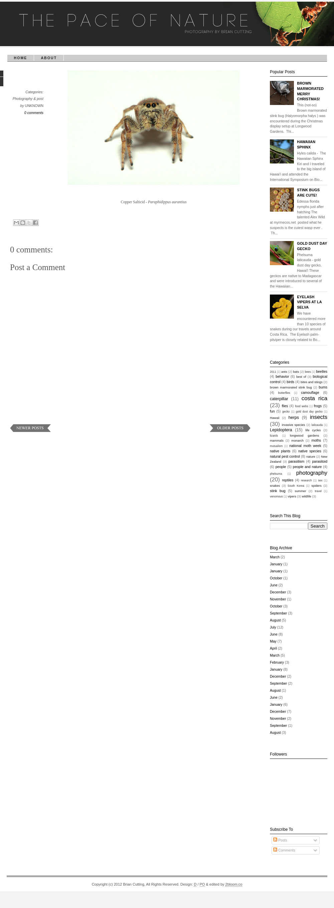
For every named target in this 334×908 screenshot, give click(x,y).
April (273, 648)
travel (318, 491)
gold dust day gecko (309, 411)
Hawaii (274, 418)
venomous (276, 496)
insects (318, 417)
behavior (282, 376)
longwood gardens (304, 435)
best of (301, 376)
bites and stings (312, 382)
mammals (277, 440)
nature (310, 456)
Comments (284, 850)
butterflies (284, 392)
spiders (316, 485)
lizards (274, 435)
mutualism (276, 446)
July (273, 627)
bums (323, 387)
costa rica (314, 398)
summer (300, 491)
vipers (292, 496)
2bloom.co (233, 884)
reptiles (287, 480)
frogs (318, 406)
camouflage (310, 392)
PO (202, 884)
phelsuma (276, 473)
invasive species (293, 425)
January (276, 564)
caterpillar (279, 398)
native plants (280, 451)
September (278, 613)
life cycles (313, 430)
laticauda (317, 425)
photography (311, 473)
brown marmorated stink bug (291, 387)
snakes (275, 485)
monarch (297, 440)
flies (285, 406)
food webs (301, 406)
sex (320, 480)
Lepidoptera (281, 430)
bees (308, 371)
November (278, 599)
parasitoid (319, 461)
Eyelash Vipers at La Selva (309, 302)
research (306, 480)
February (277, 662)
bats (296, 371)
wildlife (306, 496)
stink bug (278, 491)
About (49, 58)
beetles (321, 371)
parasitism (296, 461)
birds (290, 382)
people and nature (307, 467)
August (275, 620)
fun (272, 411)
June (274, 585)
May (273, 641)
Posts (280, 840)
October (276, 578)
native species (309, 451)
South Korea (296, 485)
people (281, 467)
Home (20, 58)
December (278, 592)
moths (316, 440)
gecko (286, 411)
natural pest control (285, 456)
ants (284, 371)
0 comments (33, 113)
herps (294, 417)
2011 (273, 371)
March (275, 557)
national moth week (305, 446)
